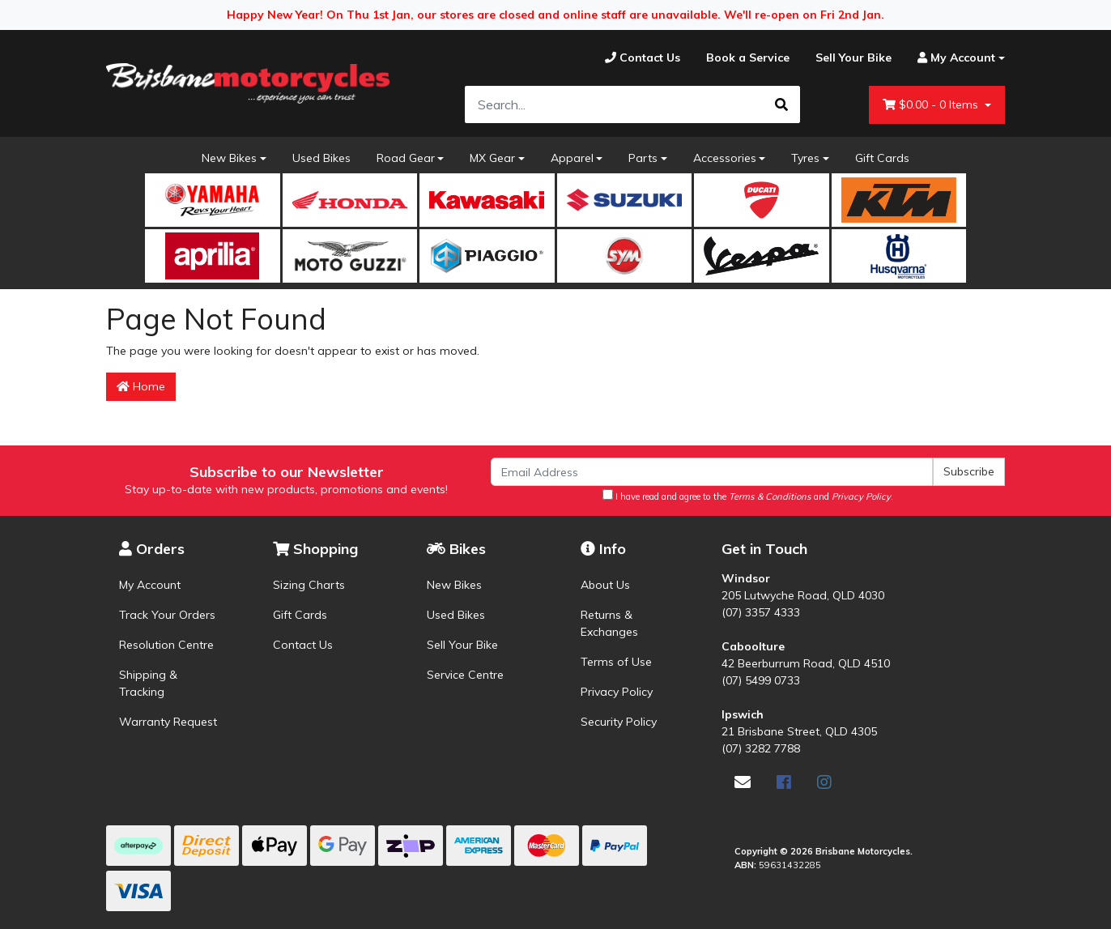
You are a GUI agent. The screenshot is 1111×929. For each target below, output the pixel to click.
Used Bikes (321, 158)
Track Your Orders (167, 614)
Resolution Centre (166, 644)
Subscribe (968, 471)
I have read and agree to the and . (747, 495)
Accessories (724, 158)
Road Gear (406, 158)
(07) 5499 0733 (761, 680)
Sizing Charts (309, 584)
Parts (643, 158)
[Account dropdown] (955, 58)
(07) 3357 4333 (761, 612)
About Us (605, 584)
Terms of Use (616, 661)
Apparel (572, 158)
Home (141, 386)
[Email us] (742, 782)
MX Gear (492, 158)
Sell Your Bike (462, 644)
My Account (150, 584)
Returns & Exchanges (609, 623)
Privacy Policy (617, 691)
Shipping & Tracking (148, 683)
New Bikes (229, 158)
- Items (932, 104)
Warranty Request (168, 721)
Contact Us (303, 644)
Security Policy (619, 721)
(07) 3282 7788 (761, 748)
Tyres (805, 158)
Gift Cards (882, 158)
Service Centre (465, 674)
